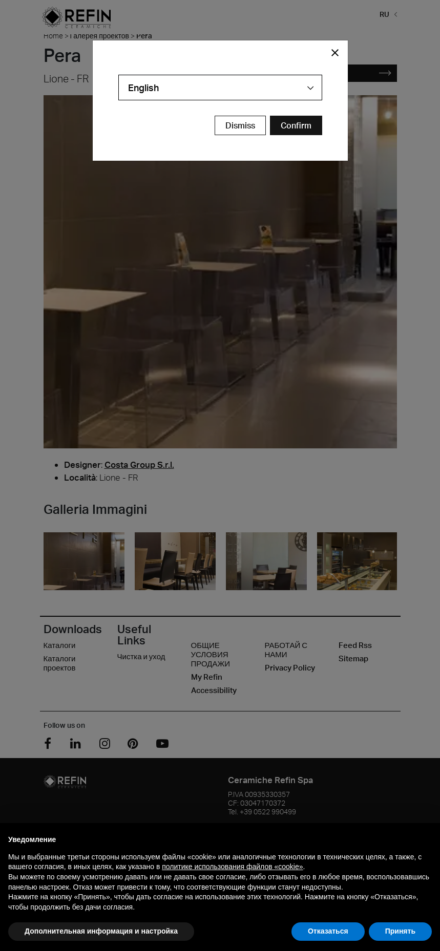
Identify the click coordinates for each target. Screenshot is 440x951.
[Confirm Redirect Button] (296, 125)
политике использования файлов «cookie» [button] (232, 866)
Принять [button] (400, 931)
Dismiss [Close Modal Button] (240, 125)
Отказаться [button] (328, 931)
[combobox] (220, 87)
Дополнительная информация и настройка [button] (101, 931)
